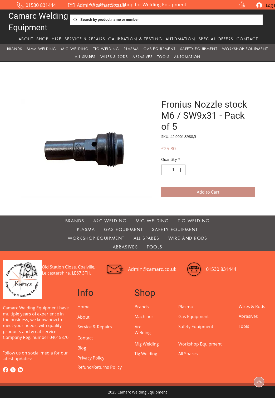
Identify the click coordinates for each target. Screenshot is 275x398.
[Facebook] (5, 369)
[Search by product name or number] (166, 20)
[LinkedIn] (20, 369)
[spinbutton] (173, 170)
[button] (245, 4)
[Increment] (181, 170)
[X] (13, 369)
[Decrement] (165, 170)
